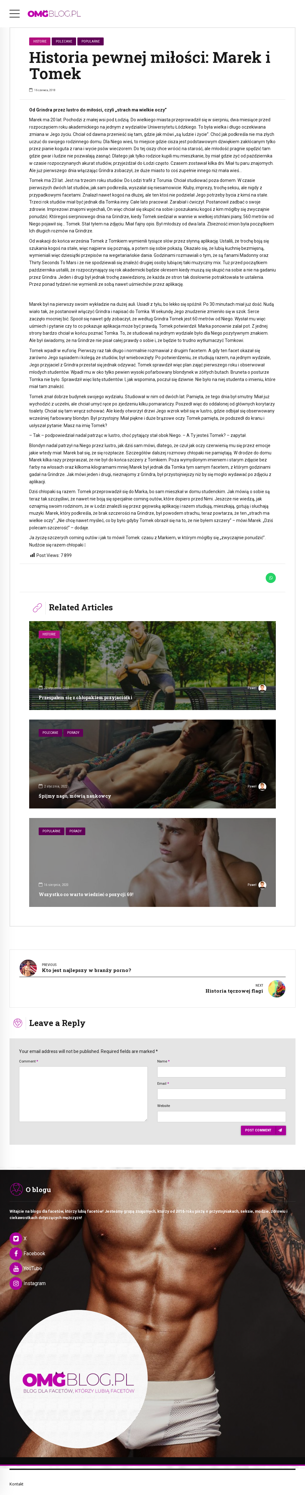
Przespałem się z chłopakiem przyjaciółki (86, 697)
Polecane (64, 41)
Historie (40, 41)
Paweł (257, 688)
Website (163, 1096)
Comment (28, 1051)
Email (163, 1074)
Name (163, 1051)
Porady (73, 733)
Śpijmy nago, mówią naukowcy (75, 796)
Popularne (90, 41)
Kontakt (16, 1474)
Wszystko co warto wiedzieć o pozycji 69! (86, 894)
